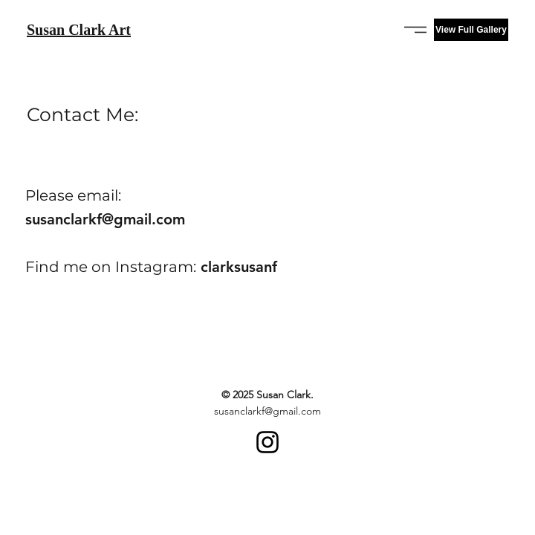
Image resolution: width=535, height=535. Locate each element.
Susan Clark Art (79, 30)
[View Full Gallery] (471, 30)
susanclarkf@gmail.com (105, 219)
